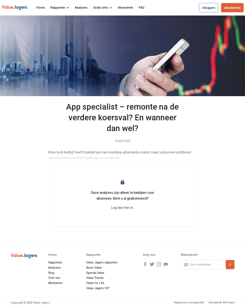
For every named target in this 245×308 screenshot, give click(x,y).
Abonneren (125, 7)
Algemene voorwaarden (189, 302)
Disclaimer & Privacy (222, 302)
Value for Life (95, 283)
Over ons (54, 278)
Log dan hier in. (122, 208)
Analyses (81, 7)
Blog (51, 273)
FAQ (141, 7)
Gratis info (102, 7)
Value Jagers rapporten (101, 262)
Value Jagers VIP (97, 288)
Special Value (95, 273)
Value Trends (95, 278)
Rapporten (60, 7)
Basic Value (94, 267)
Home (40, 7)
